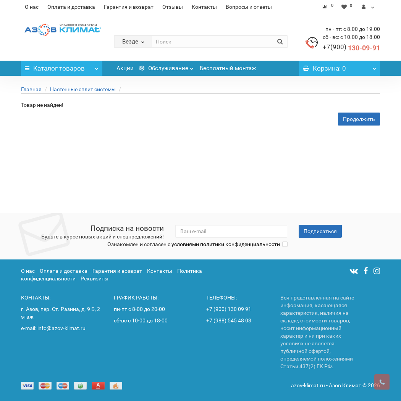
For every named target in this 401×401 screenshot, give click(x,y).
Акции (125, 68)
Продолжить (359, 119)
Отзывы (172, 7)
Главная (31, 89)
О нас (32, 7)
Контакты (204, 7)
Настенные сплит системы (83, 89)
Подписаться (320, 231)
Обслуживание (166, 66)
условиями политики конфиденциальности (225, 244)
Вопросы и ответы (249, 7)
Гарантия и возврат (129, 7)
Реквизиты (94, 278)
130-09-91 (351, 48)
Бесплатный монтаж (228, 68)
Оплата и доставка (71, 7)
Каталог (62, 66)
